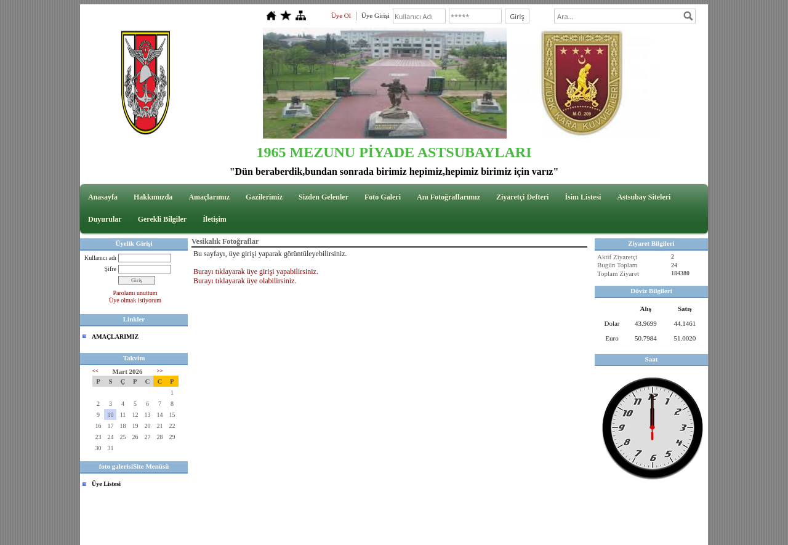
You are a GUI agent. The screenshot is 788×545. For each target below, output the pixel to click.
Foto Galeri (382, 197)
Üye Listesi (106, 483)
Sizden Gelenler (323, 197)
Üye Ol (341, 15)
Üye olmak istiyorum (135, 300)
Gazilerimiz (264, 197)
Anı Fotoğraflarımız (448, 197)
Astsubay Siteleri (643, 197)
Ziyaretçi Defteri (522, 197)
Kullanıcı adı (100, 257)
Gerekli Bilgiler (162, 219)
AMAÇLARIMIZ (115, 336)
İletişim (215, 219)
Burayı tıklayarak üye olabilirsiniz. (244, 281)
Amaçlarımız (209, 197)
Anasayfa (103, 197)
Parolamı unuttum (135, 292)
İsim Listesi (583, 197)
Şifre (110, 268)
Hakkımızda (153, 197)
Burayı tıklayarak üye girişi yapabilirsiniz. (255, 271)
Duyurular (105, 219)
